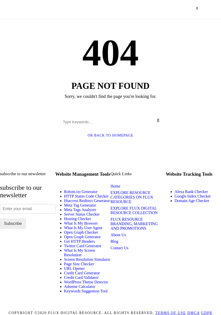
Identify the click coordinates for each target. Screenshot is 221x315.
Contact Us (119, 248)
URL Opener (74, 268)
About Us (118, 235)
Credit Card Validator (81, 277)
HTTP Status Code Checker (86, 196)
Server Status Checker (82, 214)
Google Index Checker (193, 196)
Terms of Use (170, 313)
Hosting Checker (77, 219)
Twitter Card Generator (82, 246)
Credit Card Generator (82, 273)
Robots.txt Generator (81, 192)
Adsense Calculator (79, 286)
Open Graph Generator (82, 237)
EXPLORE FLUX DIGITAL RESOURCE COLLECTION (134, 210)
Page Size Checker (79, 264)
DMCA (193, 313)
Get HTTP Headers (79, 241)
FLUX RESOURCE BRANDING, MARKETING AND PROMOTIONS (134, 223)
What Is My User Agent (83, 228)
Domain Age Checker (192, 201)
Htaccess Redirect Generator (87, 201)
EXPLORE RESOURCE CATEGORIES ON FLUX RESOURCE (131, 197)
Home (115, 186)
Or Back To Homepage (111, 135)
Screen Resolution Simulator (87, 259)
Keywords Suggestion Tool (86, 291)
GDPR (206, 313)
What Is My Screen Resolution (79, 252)
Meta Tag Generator (80, 205)
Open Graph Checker (81, 232)
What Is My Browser (81, 223)
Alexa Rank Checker (191, 192)
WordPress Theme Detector (86, 282)
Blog (114, 241)
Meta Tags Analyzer (80, 210)
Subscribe (13, 223)
